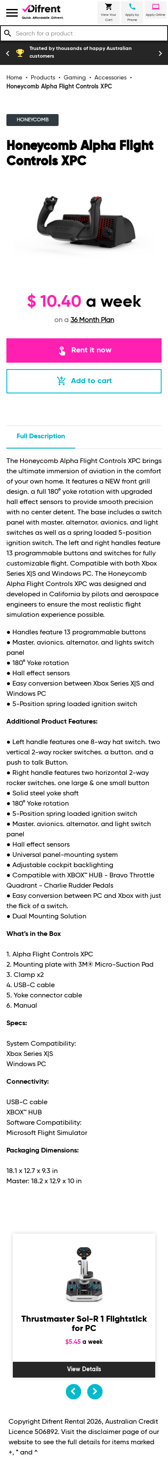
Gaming (75, 78)
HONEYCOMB (32, 120)
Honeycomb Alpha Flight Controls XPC (59, 87)
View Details (84, 1369)
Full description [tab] (41, 436)
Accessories (110, 78)
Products (43, 78)
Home (14, 78)
